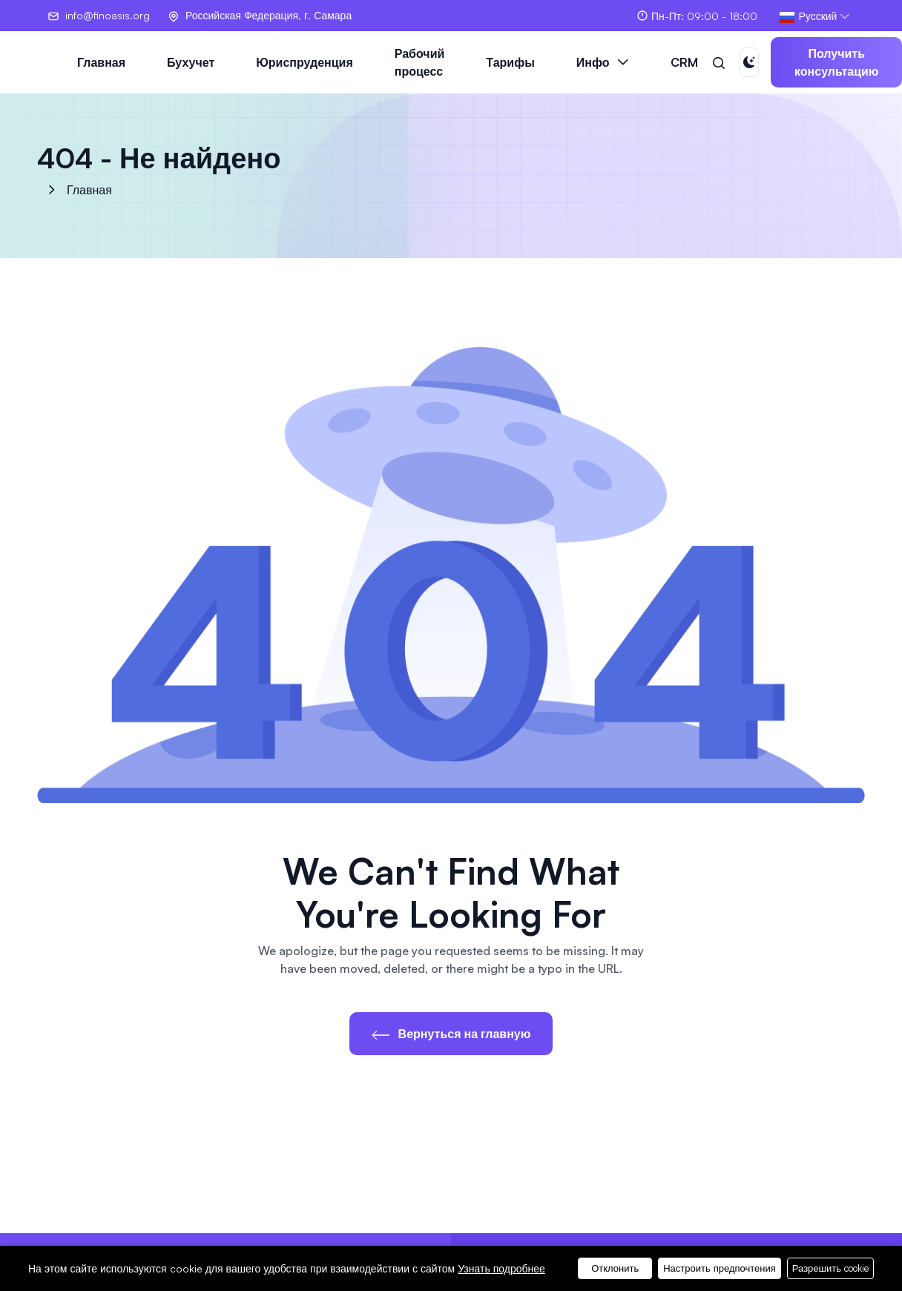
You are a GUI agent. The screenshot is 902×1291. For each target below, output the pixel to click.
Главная (101, 62)
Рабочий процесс (420, 62)
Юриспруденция (304, 62)
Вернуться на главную (451, 1033)
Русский (808, 17)
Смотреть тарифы (755, 1262)
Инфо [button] (593, 62)
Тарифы (510, 62)
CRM (684, 62)
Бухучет (190, 62)
